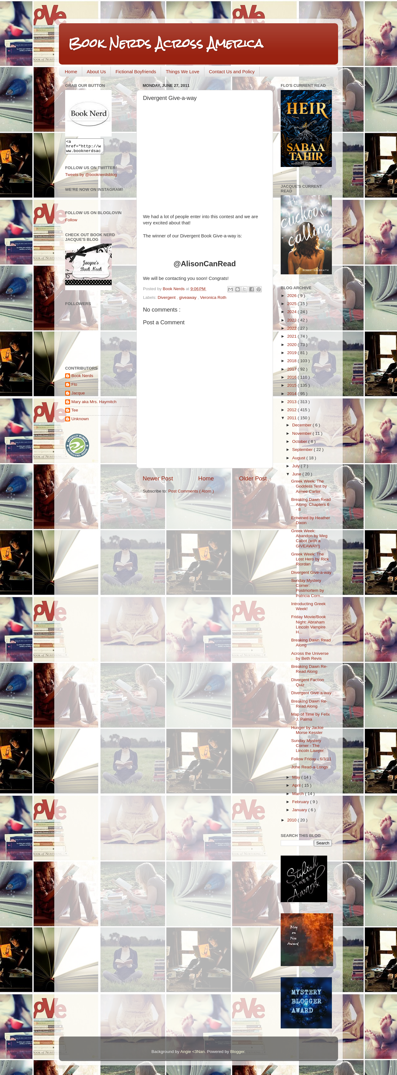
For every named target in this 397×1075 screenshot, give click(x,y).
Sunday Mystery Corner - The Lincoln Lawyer (307, 745)
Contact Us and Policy (232, 71)
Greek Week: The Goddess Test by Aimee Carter (309, 486)
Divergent (167, 297)
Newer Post (158, 478)
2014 (292, 393)
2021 (292, 336)
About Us (96, 71)
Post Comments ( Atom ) (191, 491)
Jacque (78, 396)
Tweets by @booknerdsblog (91, 177)
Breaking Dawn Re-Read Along (309, 669)
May (296, 777)
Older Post (253, 478)
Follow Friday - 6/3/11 (311, 759)
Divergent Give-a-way (311, 572)
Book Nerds (82, 378)
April (297, 785)
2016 (292, 377)
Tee (74, 413)
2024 (292, 311)
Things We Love (182, 71)
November (302, 433)
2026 (292, 295)
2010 (292, 820)
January (300, 809)
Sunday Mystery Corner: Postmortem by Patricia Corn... (307, 588)
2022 (292, 328)
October (300, 441)
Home (71, 71)
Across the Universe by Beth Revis (310, 656)
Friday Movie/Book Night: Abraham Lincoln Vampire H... (308, 624)
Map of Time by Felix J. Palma (310, 717)
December (302, 425)
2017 (292, 369)
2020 (292, 344)
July (296, 466)
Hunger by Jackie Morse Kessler (307, 730)
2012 (292, 409)
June (297, 474)
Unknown (80, 421)
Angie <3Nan (192, 1051)
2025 (292, 303)
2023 (292, 320)
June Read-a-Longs (309, 767)
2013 (292, 401)
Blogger (237, 1051)
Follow (71, 222)
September (303, 449)
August (299, 458)
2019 (292, 352)
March (298, 793)
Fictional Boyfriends (135, 71)
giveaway (188, 297)
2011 (292, 418)
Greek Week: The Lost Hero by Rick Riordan (310, 559)
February (301, 801)
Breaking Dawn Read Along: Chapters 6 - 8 (311, 504)
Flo (74, 387)
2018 (292, 360)
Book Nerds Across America (165, 43)
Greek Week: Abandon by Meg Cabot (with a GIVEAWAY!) (309, 538)
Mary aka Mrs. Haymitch (94, 404)
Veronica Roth (213, 297)
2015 (292, 385)
